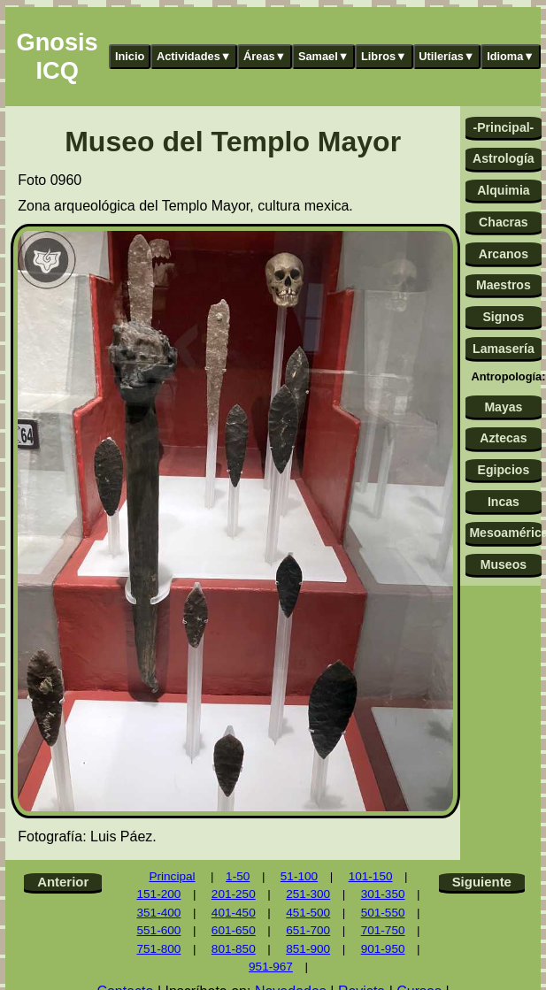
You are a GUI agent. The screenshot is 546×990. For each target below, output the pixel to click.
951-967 (271, 966)
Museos (504, 564)
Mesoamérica (505, 533)
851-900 (308, 948)
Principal (172, 876)
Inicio (129, 56)
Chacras (503, 222)
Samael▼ (324, 56)
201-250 (233, 894)
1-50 (238, 876)
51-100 (299, 876)
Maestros (503, 285)
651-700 (308, 930)
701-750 (383, 930)
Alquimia (503, 190)
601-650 (233, 930)
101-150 (371, 876)
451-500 (308, 912)
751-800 (158, 948)
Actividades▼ (194, 56)
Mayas (503, 407)
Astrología (503, 158)
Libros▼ (384, 56)
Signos (503, 317)
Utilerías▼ (446, 56)
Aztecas (503, 438)
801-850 (233, 948)
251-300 (308, 894)
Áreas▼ (264, 56)
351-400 (158, 912)
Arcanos (503, 254)
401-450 (233, 912)
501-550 (383, 912)
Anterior (62, 881)
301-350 (383, 894)
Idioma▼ (510, 56)
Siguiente (481, 881)
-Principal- (503, 127)
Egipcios (504, 470)
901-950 (383, 948)
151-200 (158, 894)
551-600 (158, 930)
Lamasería (503, 349)
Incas (503, 502)
